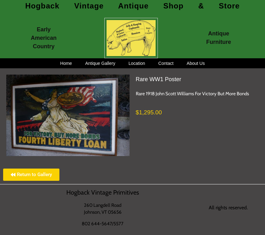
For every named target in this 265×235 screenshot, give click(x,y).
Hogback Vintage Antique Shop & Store (132, 6)
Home (66, 63)
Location (137, 63)
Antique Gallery (100, 63)
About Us (196, 63)
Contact (166, 63)
